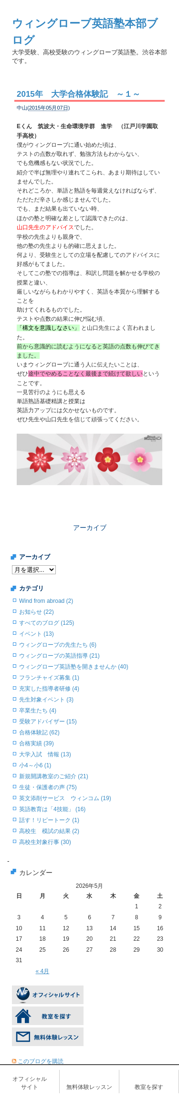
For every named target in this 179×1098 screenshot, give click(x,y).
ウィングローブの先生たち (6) (57, 644)
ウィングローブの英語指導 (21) (59, 655)
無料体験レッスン (89, 1087)
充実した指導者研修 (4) (49, 688)
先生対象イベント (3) (46, 699)
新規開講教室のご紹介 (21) (53, 776)
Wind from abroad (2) (46, 601)
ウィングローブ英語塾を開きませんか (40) (73, 666)
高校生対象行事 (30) (45, 842)
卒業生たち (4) (37, 710)
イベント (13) (36, 633)
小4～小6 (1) (35, 765)
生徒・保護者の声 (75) (48, 787)
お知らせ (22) (36, 612)
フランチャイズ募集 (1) (49, 677)
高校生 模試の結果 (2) (49, 831)
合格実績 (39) (36, 743)
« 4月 (43, 971)
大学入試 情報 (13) (45, 754)
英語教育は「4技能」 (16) (52, 809)
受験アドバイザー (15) (48, 721)
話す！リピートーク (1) (49, 820)
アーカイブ (89, 527)
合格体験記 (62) (39, 732)
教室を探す (149, 1087)
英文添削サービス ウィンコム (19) (65, 798)
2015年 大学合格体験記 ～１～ (78, 94)
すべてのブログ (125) (46, 623)
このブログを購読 (40, 1061)
